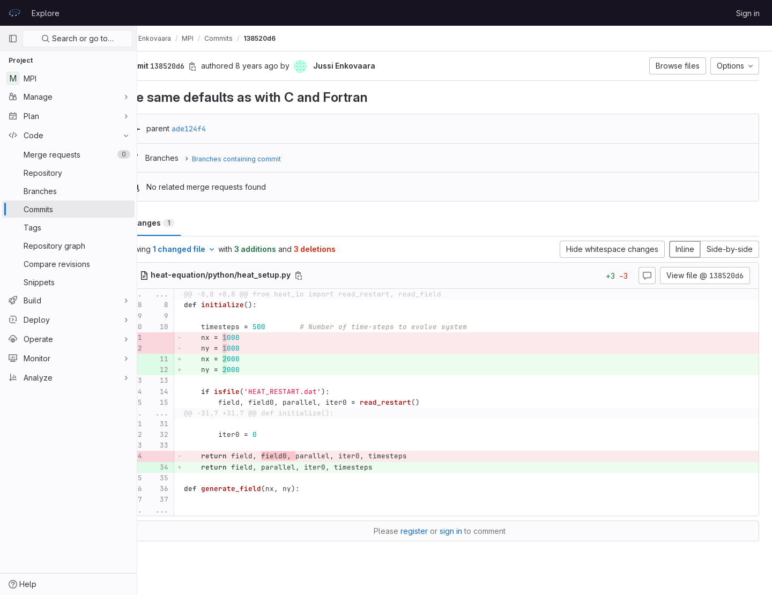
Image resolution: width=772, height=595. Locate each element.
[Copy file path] (328, 275)
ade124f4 (219, 128)
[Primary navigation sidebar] (12, 38)
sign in (466, 531)
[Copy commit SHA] (222, 66)
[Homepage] (14, 12)
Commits (248, 38)
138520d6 (289, 38)
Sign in (748, 13)
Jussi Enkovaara (175, 38)
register (429, 531)
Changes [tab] (180, 222)
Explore (46, 13)
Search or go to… (77, 38)
